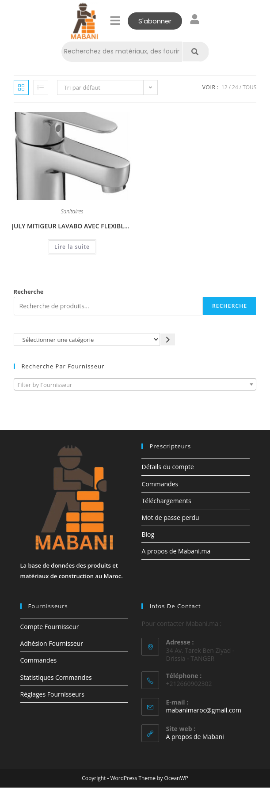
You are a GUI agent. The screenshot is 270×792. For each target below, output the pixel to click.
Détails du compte (167, 466)
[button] (115, 20)
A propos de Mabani (195, 736)
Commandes (159, 484)
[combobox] (135, 384)
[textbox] (135, 385)
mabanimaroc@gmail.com (203, 710)
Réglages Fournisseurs (52, 694)
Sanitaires (72, 212)
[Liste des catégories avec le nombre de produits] (87, 339)
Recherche (29, 292)
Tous (249, 87)
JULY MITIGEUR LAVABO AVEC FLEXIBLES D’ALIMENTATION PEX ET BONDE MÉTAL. (72, 226)
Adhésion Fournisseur (51, 643)
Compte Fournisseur (49, 626)
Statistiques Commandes (56, 677)
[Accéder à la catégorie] (167, 339)
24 (235, 87)
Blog (147, 534)
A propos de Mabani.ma (175, 551)
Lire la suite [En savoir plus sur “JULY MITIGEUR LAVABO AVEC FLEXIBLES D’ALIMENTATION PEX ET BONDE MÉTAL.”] (72, 246)
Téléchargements (166, 500)
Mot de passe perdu (170, 517)
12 (224, 87)
